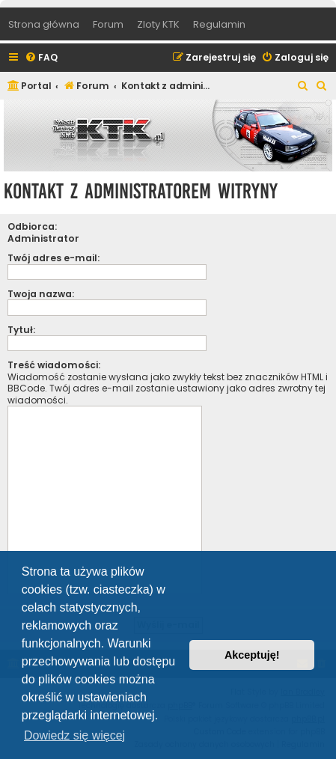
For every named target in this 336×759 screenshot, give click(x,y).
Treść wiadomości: (53, 365)
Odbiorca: (32, 226)
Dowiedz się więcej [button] (74, 735)
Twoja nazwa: (40, 293)
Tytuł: (21, 329)
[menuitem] (41, 58)
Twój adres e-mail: (53, 258)
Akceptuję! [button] (252, 655)
